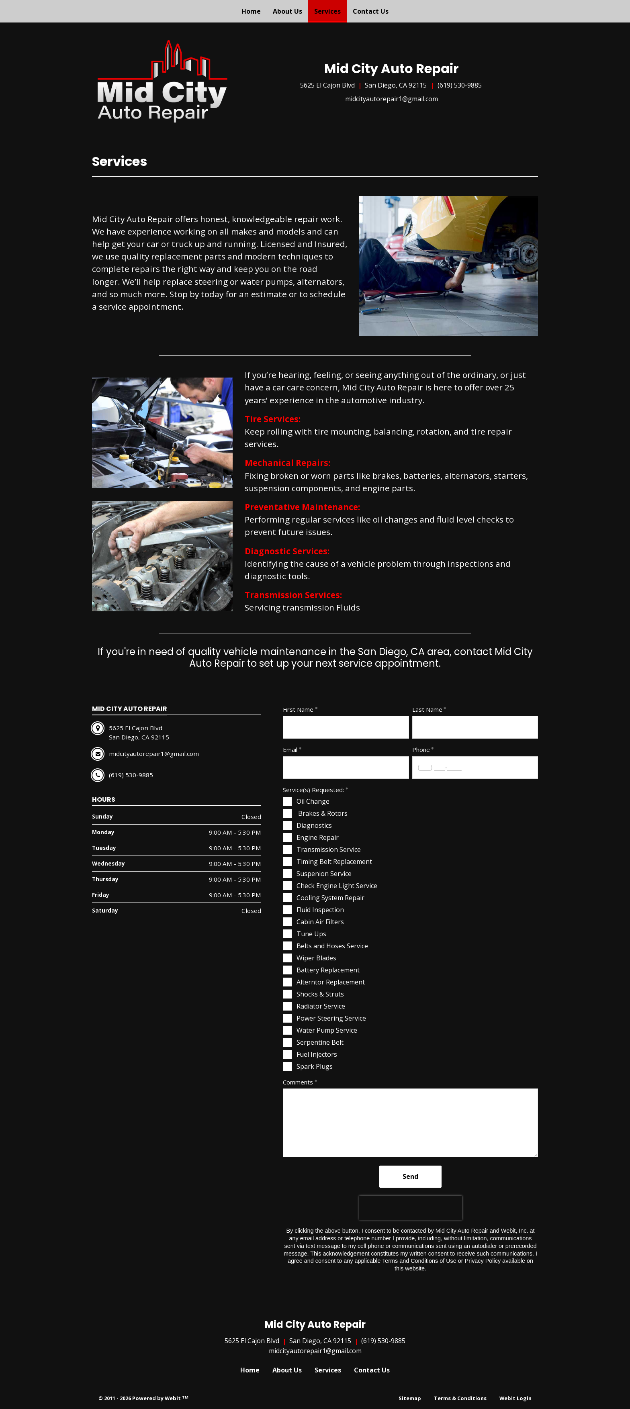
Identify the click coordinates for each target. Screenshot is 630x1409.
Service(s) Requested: (313, 790)
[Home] (162, 81)
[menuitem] (251, 11)
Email (290, 749)
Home (251, 11)
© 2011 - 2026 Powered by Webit (143, 1398)
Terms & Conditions (460, 1398)
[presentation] (410, 1208)
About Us (287, 11)
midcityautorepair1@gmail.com (391, 98)
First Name (298, 709)
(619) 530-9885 (460, 85)
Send (410, 1176)
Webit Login (515, 1398)
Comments (298, 1082)
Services (330, 9)
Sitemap (410, 1398)
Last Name (427, 709)
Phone (421, 749)
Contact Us (371, 11)
